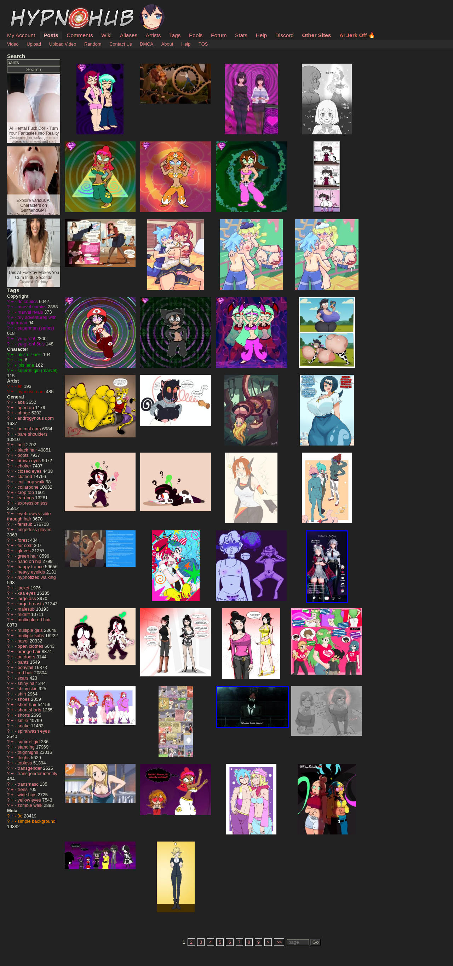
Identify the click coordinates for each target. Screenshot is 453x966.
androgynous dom (36, 418)
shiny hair (28, 683)
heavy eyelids (32, 572)
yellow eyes (30, 800)
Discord (284, 35)
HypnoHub (26, 8)
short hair (28, 704)
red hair (26, 672)
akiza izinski (30, 354)
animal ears (30, 428)
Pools (195, 35)
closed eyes (30, 471)
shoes (24, 699)
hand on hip (30, 561)
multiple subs (31, 635)
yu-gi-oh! (27, 338)
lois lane (27, 365)
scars (24, 678)
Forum (218, 35)
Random (92, 44)
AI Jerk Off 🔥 (357, 35)
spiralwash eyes (34, 731)
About (167, 44)
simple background (37, 821)
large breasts (31, 603)
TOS (203, 44)
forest (24, 540)
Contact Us (120, 44)
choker (25, 466)
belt (22, 444)
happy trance (31, 566)
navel (24, 641)
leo (21, 359)
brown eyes (30, 460)
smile (23, 720)
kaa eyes (27, 593)
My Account (21, 35)
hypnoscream (32, 391)
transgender (30, 768)
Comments (80, 35)
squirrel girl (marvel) (38, 370)
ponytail (26, 667)
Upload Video (62, 44)
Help (261, 35)
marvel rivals (31, 312)
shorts (24, 715)
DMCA (146, 44)
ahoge (24, 412)
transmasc (29, 784)
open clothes (31, 646)
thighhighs (29, 752)
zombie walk (31, 805)
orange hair (30, 651)
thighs (24, 757)
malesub (27, 609)
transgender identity (37, 773)
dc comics (28, 301)
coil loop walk (32, 481)
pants (24, 662)
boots (24, 455)
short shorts (30, 709)
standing (27, 747)
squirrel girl (29, 741)
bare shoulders (33, 434)
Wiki (106, 35)
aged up (26, 407)
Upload (34, 44)
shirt (23, 694)
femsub (26, 524)
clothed (26, 476)
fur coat (26, 545)
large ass (27, 598)
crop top (26, 492)
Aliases (129, 35)
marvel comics (33, 306)
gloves (25, 550)
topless (25, 763)
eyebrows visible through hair (29, 516)
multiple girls (31, 630)
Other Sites (316, 35)
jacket (24, 587)
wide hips (28, 794)
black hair (28, 450)
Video (13, 44)
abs (22, 402)
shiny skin (28, 688)
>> (279, 942)
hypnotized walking (37, 577)
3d (21, 816)
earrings (26, 497)
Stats (241, 35)
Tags (174, 35)
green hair (28, 556)
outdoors (27, 656)
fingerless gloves (34, 529)
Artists (153, 35)
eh (21, 386)
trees (23, 789)
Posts (51, 35)
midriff (24, 614)
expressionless (33, 503)
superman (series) (36, 328)
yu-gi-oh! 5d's (32, 344)
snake (24, 725)
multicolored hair (34, 619)
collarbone (29, 487)
